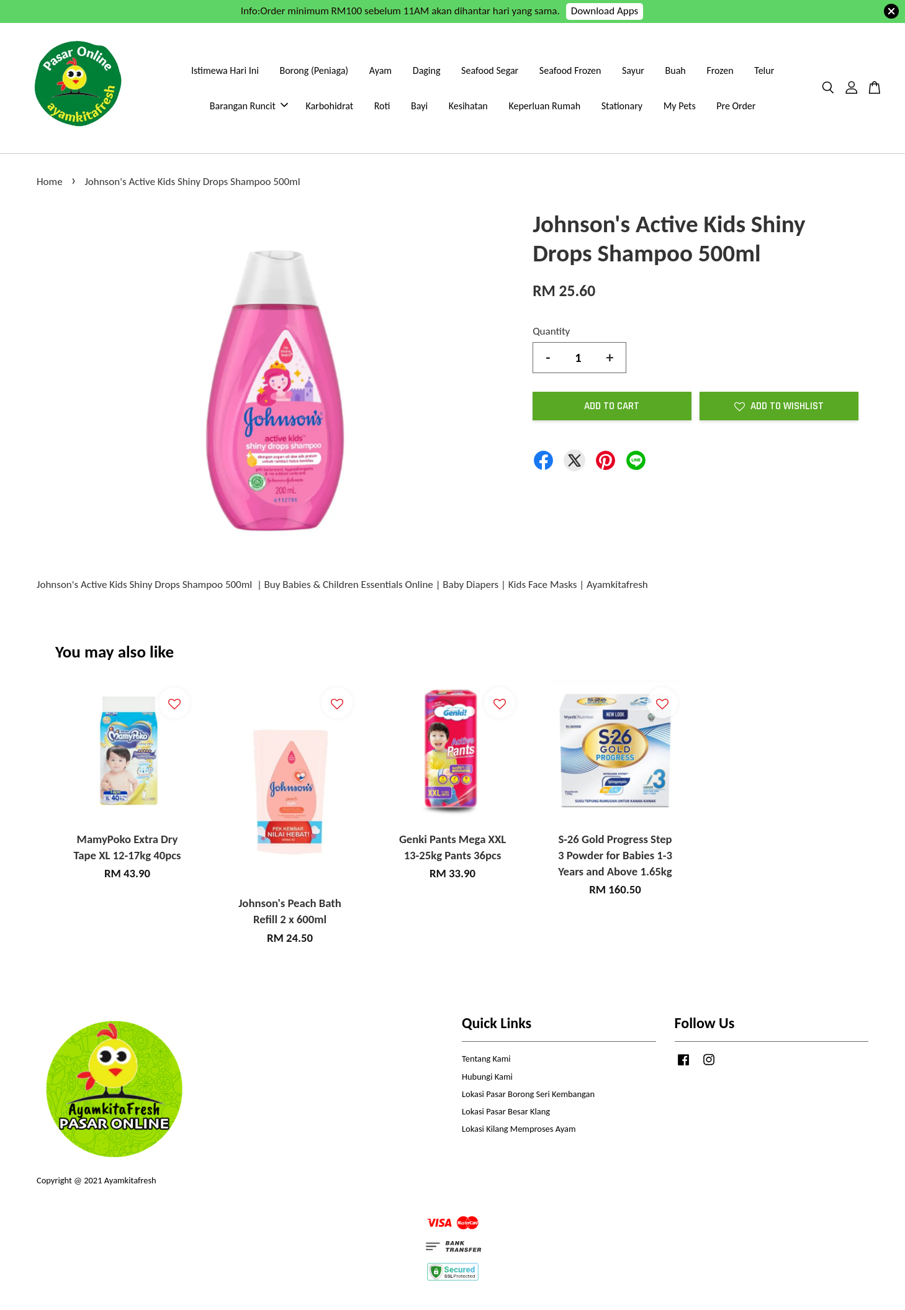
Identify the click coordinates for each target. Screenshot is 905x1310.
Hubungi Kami (487, 1076)
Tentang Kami (486, 1058)
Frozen (719, 70)
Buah (675, 70)
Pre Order (735, 106)
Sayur (633, 70)
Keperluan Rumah (544, 106)
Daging (427, 70)
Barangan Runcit (249, 106)
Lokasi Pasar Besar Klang (506, 1111)
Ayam (380, 70)
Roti (382, 106)
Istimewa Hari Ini (225, 70)
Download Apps (605, 10)
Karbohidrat (329, 106)
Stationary (621, 106)
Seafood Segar (489, 70)
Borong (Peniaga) (313, 70)
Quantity (551, 331)
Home (50, 181)
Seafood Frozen (570, 70)
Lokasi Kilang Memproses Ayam (518, 1128)
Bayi (419, 106)
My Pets (680, 106)
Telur (764, 70)
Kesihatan (468, 106)
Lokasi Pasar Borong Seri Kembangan (528, 1094)
